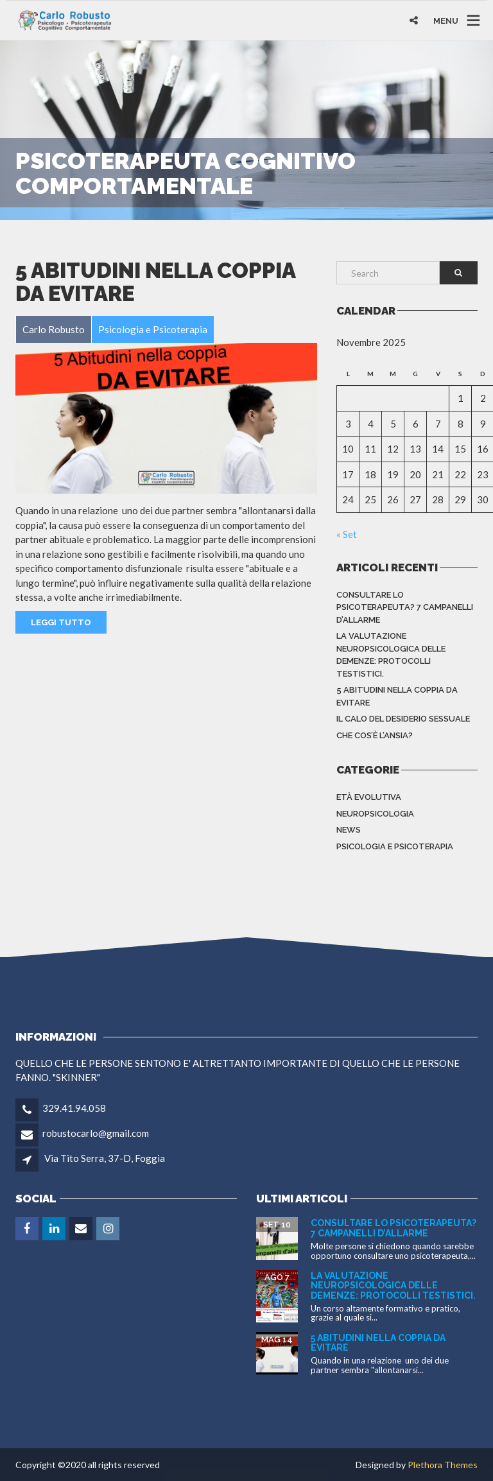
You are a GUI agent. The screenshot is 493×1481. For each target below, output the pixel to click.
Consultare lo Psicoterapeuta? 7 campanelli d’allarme (404, 607)
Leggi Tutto (61, 622)
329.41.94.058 (74, 1108)
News (348, 830)
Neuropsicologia (375, 813)
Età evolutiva (368, 797)
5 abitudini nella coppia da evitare (155, 282)
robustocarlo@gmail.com (95, 1133)
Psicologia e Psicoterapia (394, 846)
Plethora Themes (443, 1464)
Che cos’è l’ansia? (374, 735)
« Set (346, 534)
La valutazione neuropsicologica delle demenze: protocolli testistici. (390, 655)
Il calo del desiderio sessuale (403, 718)
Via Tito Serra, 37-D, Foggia (104, 1158)
